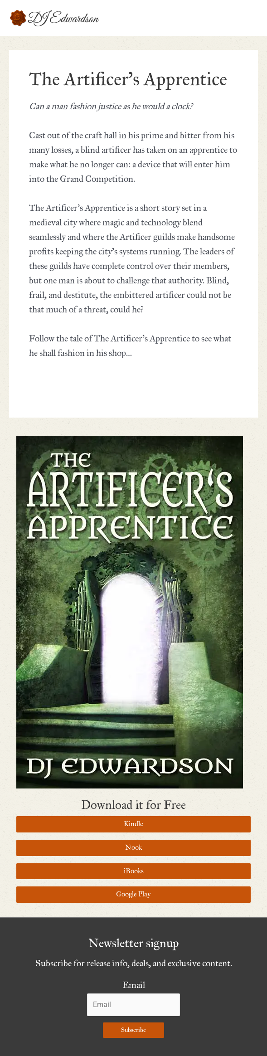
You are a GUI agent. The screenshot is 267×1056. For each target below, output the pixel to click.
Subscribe (133, 1030)
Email (133, 985)
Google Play (133, 894)
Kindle (133, 823)
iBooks (134, 871)
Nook (133, 847)
